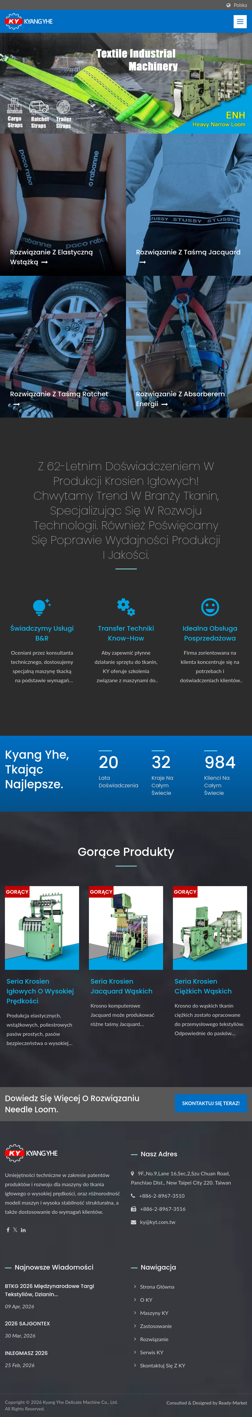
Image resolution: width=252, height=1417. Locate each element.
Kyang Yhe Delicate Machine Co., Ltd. (80, 1402)
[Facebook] (8, 1230)
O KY (146, 1300)
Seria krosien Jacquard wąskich (122, 986)
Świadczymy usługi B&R (42, 633)
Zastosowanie (156, 1326)
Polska (240, 5)
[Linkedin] (23, 1230)
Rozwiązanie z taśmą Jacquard (188, 257)
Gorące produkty (126, 851)
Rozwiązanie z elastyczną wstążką (51, 257)
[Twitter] (15, 1230)
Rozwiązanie (154, 1339)
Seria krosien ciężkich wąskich (203, 986)
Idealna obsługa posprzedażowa (209, 633)
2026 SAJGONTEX (27, 1323)
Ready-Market (233, 1403)
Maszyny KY (154, 1313)
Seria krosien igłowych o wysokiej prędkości (40, 991)
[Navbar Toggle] (240, 22)
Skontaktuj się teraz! (211, 1103)
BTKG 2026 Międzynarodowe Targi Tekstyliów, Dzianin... (49, 1290)
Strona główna (157, 1286)
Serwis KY (151, 1352)
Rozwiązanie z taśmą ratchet (59, 398)
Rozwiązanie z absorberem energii (180, 398)
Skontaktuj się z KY (162, 1365)
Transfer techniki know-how (126, 633)
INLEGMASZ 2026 (26, 1353)
